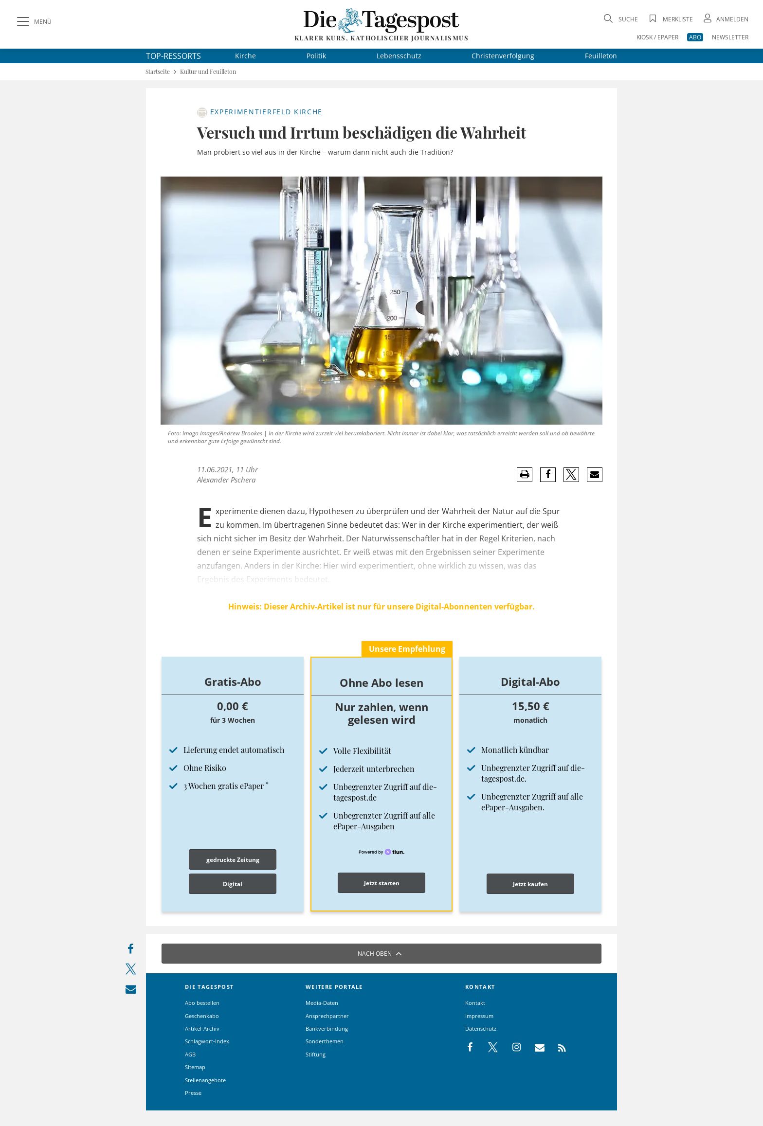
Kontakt (475, 1002)
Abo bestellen (202, 1002)
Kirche (245, 55)
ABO (695, 37)
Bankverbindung (327, 1028)
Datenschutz (480, 1028)
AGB (190, 1054)
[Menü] (33, 22)
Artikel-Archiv (202, 1028)
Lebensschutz (399, 55)
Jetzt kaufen (530, 884)
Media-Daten (322, 1002)
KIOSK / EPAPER (657, 37)
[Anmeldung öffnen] (725, 19)
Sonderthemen (325, 1041)
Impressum (479, 1015)
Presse (193, 1092)
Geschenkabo (202, 1015)
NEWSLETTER (730, 37)
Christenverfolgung (503, 55)
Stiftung (316, 1054)
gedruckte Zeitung (232, 860)
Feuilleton (601, 55)
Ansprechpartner (327, 1015)
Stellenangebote (205, 1080)
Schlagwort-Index (207, 1041)
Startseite (157, 71)
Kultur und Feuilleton (208, 71)
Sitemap (195, 1067)
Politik (316, 55)
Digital (232, 884)
